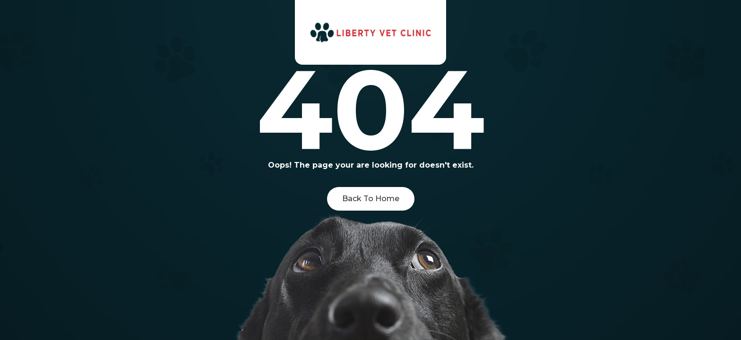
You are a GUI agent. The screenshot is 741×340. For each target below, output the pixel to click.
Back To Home (370, 198)
